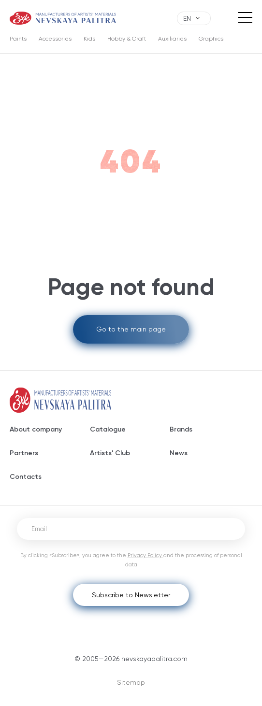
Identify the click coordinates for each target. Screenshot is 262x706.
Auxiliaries (172, 38)
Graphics (211, 38)
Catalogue (108, 429)
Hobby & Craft (126, 38)
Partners (24, 453)
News (179, 453)
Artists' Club (110, 453)
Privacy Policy (145, 555)
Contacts (26, 477)
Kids (89, 38)
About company (36, 429)
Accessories (55, 38)
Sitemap (131, 682)
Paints (18, 38)
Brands (181, 429)
